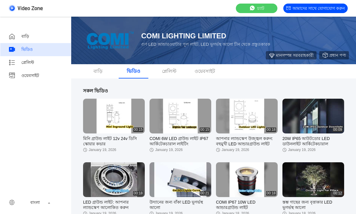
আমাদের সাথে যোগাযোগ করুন (315, 8)
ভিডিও (20, 49)
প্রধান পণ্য (334, 55)
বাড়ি (18, 36)
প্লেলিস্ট (21, 62)
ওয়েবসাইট (23, 75)
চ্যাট (256, 8)
